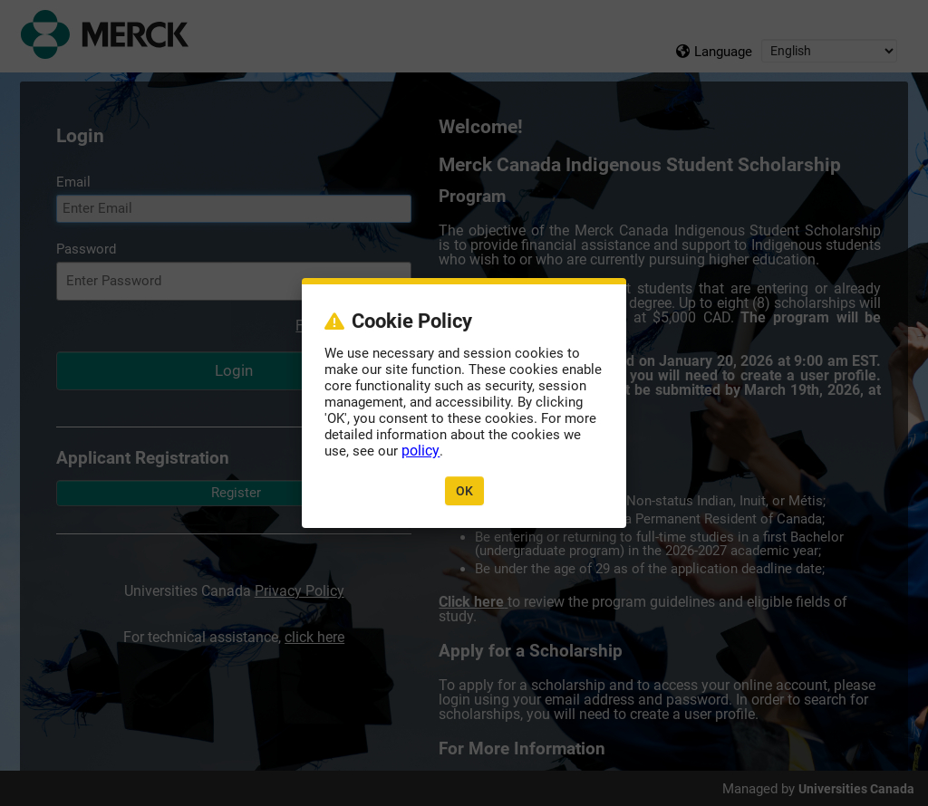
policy (420, 450)
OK (464, 491)
